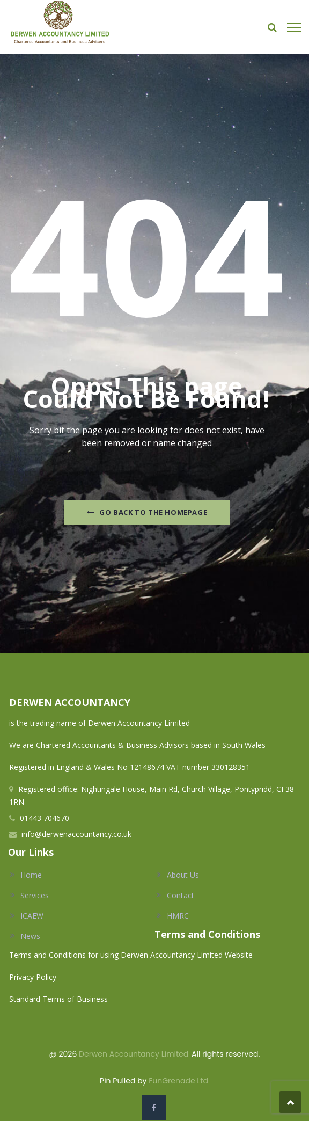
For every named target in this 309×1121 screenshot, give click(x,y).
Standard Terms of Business (58, 999)
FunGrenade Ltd (178, 1080)
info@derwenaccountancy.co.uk (76, 834)
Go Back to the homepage (147, 512)
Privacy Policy (33, 977)
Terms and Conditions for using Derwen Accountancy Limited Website (131, 955)
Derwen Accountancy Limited (133, 1054)
